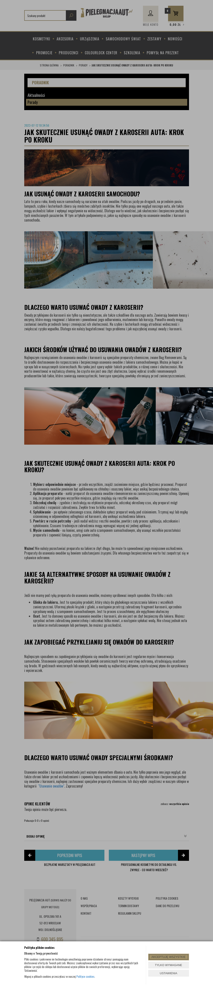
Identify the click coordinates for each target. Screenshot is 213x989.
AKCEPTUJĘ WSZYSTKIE (168, 957)
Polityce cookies (85, 976)
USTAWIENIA (168, 973)
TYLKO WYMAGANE (168, 965)
